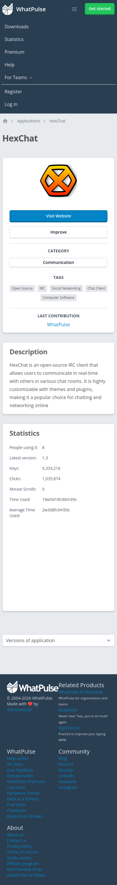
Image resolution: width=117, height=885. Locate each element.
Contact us (17, 840)
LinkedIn (66, 775)
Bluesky (65, 770)
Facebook (67, 781)
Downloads (17, 26)
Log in (11, 104)
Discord (65, 764)
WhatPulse (58, 324)
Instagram (68, 787)
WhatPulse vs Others (26, 875)
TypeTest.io (69, 728)
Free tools (16, 804)
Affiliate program (23, 863)
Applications (28, 121)
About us (15, 834)
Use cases (16, 787)
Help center (18, 758)
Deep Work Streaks (25, 816)
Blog (62, 758)
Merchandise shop (24, 869)
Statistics (14, 39)
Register (13, 91)
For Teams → (19, 77)
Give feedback (20, 770)
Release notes (20, 775)
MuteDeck (68, 710)
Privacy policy (19, 846)
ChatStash (16, 810)
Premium (14, 52)
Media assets (19, 857)
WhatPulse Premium (26, 781)
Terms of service (22, 852)
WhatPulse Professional (80, 692)
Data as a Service (23, 799)
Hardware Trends (23, 793)
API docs (15, 764)
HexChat (58, 121)
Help (10, 65)
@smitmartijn (19, 709)
